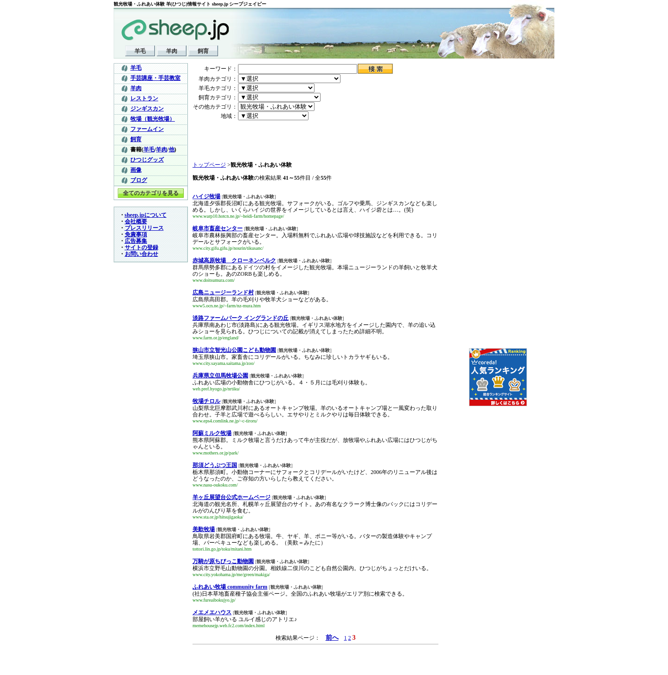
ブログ (138, 180)
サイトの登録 (141, 247)
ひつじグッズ (147, 159)
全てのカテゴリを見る (151, 193)
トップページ (209, 165)
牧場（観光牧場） (152, 119)
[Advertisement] (247, 141)
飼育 (203, 51)
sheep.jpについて (146, 215)
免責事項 (136, 234)
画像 (135, 170)
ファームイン (147, 129)
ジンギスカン (147, 108)
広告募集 (136, 241)
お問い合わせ (141, 254)
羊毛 (140, 51)
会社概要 (136, 221)
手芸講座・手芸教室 (155, 78)
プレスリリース (144, 228)
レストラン (144, 98)
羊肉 (171, 51)
